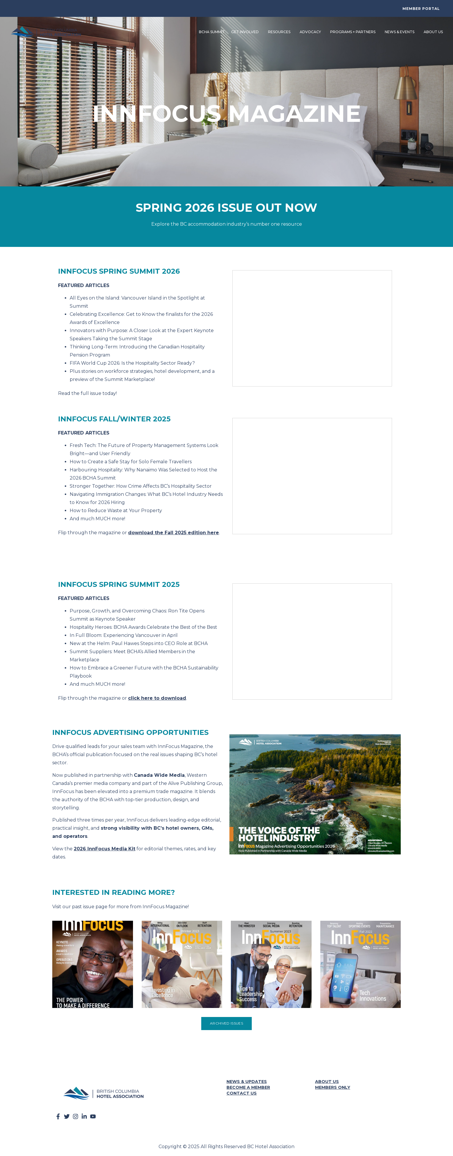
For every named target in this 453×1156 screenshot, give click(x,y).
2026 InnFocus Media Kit (104, 846)
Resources (279, 31)
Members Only (332, 1085)
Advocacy (311, 31)
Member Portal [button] (421, 8)
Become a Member (248, 1085)
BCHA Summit (211, 31)
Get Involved (245, 31)
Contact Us (242, 1091)
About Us (434, 31)
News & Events (400, 31)
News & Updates (247, 1079)
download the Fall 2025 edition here (173, 530)
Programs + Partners (353, 31)
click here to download (157, 696)
